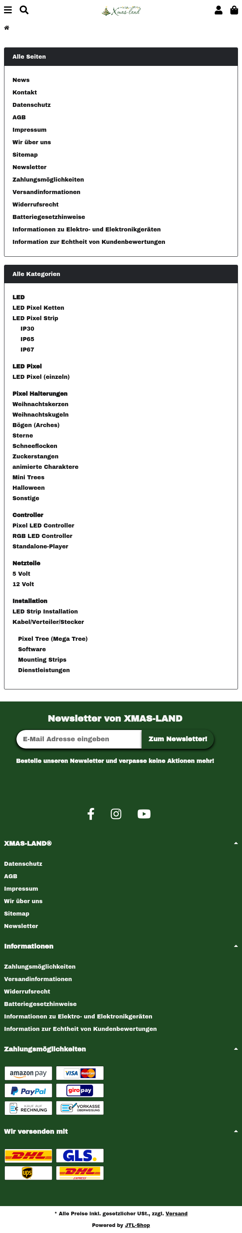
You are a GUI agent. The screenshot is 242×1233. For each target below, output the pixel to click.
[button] (218, 10)
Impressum (29, 130)
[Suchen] (24, 10)
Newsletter (29, 167)
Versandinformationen (46, 192)
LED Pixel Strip (35, 318)
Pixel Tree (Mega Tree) (51, 639)
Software (31, 649)
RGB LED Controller (42, 536)
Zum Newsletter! (177, 739)
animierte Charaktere (45, 467)
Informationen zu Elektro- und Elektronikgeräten (86, 230)
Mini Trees (28, 477)
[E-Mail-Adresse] (79, 739)
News (21, 80)
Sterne (22, 436)
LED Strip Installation (45, 612)
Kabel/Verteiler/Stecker (48, 622)
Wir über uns (31, 142)
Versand (177, 1214)
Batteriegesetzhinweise (48, 217)
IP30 (27, 329)
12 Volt (23, 584)
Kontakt (24, 93)
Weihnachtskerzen (40, 404)
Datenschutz (31, 105)
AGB (19, 118)
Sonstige (25, 498)
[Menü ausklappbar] (8, 10)
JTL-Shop (137, 1225)
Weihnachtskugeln (40, 415)
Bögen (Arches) (35, 425)
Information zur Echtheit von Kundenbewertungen (88, 242)
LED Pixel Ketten (38, 308)
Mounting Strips (41, 660)
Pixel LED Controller (43, 526)
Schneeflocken (34, 446)
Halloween (28, 488)
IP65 (27, 339)
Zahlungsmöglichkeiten (48, 180)
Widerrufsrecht (35, 205)
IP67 (27, 350)
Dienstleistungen (43, 670)
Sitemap (25, 155)
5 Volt (21, 574)
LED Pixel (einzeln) (41, 377)
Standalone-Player (40, 547)
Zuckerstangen (35, 457)
